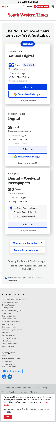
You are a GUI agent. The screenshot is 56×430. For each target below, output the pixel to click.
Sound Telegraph (8, 346)
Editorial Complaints (9, 392)
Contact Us (6, 387)
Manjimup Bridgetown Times (12, 330)
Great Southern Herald (9, 319)
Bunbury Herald (7, 308)
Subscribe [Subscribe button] (27, 149)
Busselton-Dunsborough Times (13, 311)
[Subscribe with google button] (27, 156)
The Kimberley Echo (9, 327)
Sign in (16, 280)
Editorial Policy (41, 387)
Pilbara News (6, 341)
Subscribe (41, 6)
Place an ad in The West (28, 392)
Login (29, 6)
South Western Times (9, 344)
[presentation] (11, 207)
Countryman (6, 313)
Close (8, 417)
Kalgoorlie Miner (7, 324)
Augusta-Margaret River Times (12, 302)
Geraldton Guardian (9, 316)
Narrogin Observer (8, 335)
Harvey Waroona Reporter (11, 322)
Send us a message (12, 371)
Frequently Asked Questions (23, 387)
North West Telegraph (9, 338)
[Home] (7, 6)
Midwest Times (7, 333)
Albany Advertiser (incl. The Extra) (14, 300)
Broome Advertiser (8, 305)
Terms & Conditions (30, 261)
